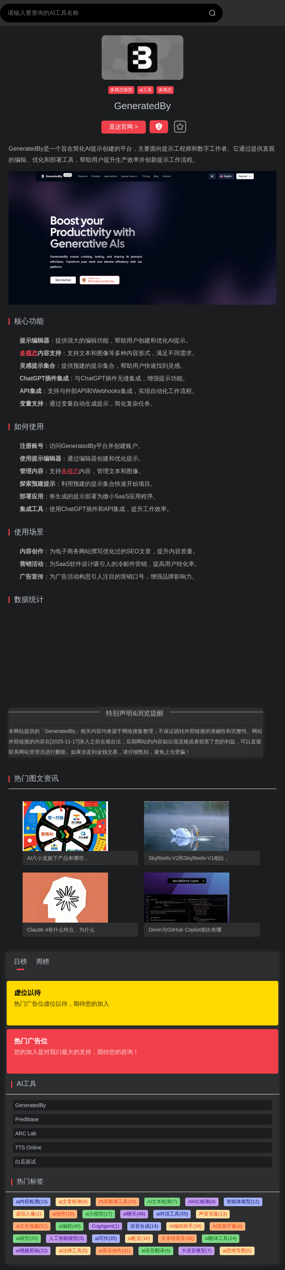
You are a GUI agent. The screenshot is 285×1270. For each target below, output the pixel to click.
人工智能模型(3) (66, 1238)
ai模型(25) (27, 1238)
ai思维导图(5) (237, 1250)
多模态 (165, 89)
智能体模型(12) (243, 1201)
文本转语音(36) (177, 1238)
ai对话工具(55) (172, 1214)
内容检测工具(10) (117, 1201)
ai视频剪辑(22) (32, 1250)
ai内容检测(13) (32, 1201)
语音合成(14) (144, 1226)
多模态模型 (121, 89)
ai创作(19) (63, 1214)
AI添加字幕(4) (227, 1226)
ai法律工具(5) (73, 1250)
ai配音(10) (139, 1238)
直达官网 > (123, 127)
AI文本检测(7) (162, 1201)
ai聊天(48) (134, 1214)
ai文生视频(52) (32, 1226)
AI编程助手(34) (185, 1226)
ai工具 (145, 89)
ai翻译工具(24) (220, 1238)
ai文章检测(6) (73, 1201)
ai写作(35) (106, 1238)
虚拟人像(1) (28, 1214)
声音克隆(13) (213, 1214)
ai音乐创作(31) (114, 1250)
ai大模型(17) (98, 1214)
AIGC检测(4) (202, 1201)
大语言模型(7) (196, 1250)
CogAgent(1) (105, 1226)
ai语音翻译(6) (155, 1250)
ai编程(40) (70, 1226)
